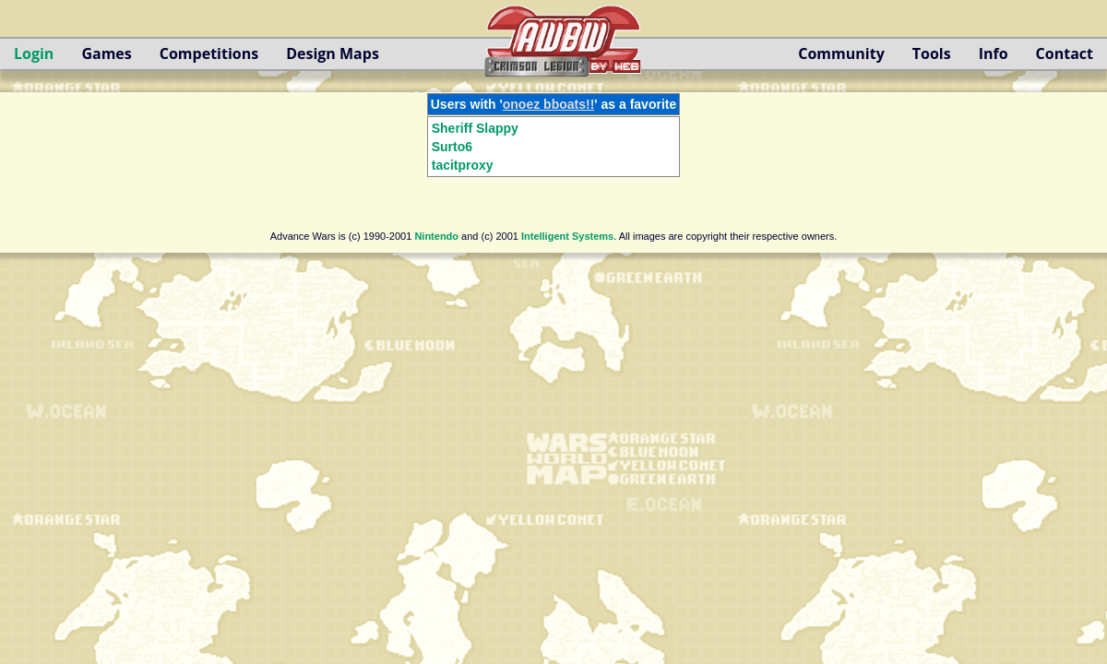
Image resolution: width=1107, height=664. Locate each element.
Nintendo (436, 236)
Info (993, 53)
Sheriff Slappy (475, 128)
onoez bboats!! (549, 104)
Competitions (209, 53)
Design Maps (332, 53)
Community (841, 53)
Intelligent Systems (567, 236)
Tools (931, 53)
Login (34, 53)
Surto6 (452, 146)
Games (106, 53)
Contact (1064, 53)
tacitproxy (463, 165)
